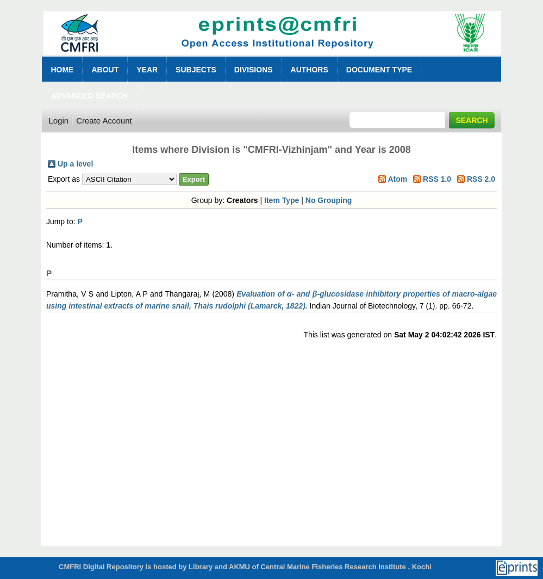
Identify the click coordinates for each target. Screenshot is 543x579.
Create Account (104, 120)
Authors (309, 69)
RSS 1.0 (437, 179)
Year (147, 69)
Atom (397, 179)
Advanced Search (89, 95)
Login (58, 120)
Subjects (196, 69)
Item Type (281, 200)
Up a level (75, 163)
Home (62, 69)
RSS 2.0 (481, 179)
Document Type (379, 69)
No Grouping (328, 200)
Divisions (253, 69)
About (104, 69)
